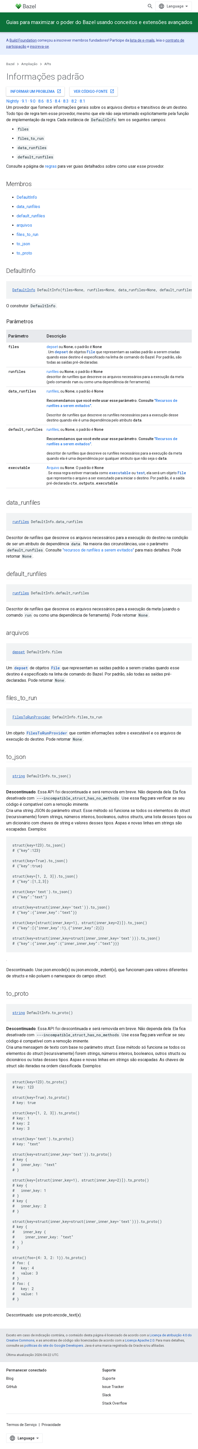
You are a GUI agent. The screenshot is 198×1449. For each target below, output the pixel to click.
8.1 (82, 101)
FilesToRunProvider (31, 717)
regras (51, 166)
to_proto (24, 253)
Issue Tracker (113, 1387)
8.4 (57, 101)
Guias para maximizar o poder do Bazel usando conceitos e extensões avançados (99, 22)
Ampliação (29, 64)
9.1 (24, 101)
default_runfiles (31, 215)
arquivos (24, 225)
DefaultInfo (27, 197)
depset (52, 347)
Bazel (10, 64)
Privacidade (51, 1425)
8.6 (41, 101)
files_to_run (27, 234)
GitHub (11, 1387)
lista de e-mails (142, 40)
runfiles (53, 372)
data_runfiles (28, 206)
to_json (23, 243)
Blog (9, 1378)
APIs (47, 64)
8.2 (74, 101)
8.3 (66, 101)
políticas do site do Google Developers (53, 1345)
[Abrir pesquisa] (150, 6)
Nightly (12, 101)
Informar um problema (35, 91)
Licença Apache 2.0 (139, 1340)
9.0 (32, 101)
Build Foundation (23, 40)
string (18, 775)
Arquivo (53, 468)
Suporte (108, 1378)
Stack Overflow (114, 1403)
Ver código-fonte (94, 91)
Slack (106, 1395)
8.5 (49, 101)
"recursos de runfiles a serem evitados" (98, 550)
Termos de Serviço (21, 1425)
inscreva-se (39, 46)
